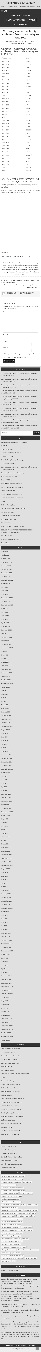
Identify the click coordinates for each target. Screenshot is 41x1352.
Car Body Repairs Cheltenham (11, 1157)
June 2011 (4, 919)
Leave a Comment (26, 43)
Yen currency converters (10, 1134)
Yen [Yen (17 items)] (13, 1261)
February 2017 (6, 751)
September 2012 (7, 865)
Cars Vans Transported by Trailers (13, 1150)
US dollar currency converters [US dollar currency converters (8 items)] (13, 1255)
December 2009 (7, 983)
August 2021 (5, 584)
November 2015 (6, 805)
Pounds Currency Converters (28, 270)
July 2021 (4, 587)
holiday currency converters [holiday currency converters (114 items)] (12, 1222)
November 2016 (6, 762)
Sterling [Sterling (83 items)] (25, 1238)
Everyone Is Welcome (9, 476)
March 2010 (5, 972)
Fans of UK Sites (7, 480)
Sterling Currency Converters (13, 272)
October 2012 (6, 862)
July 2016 (4, 776)
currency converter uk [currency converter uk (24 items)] (10, 1193)
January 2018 (6, 712)
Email (5, 341)
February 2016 (6, 794)
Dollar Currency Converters (11, 1056)
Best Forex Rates (7, 449)
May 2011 (4, 922)
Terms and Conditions (8, 519)
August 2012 (5, 869)
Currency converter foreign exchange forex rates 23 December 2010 (20, 1326)
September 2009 (7, 994)
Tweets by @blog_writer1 (10, 1270)
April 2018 (4, 701)
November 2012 (6, 858)
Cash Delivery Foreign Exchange (12, 460)
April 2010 (5, 969)
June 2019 (4, 651)
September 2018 (7, 683)
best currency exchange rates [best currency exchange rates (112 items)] (12, 1179)
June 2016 (4, 780)
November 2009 (7, 986)
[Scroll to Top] (37, 1348)
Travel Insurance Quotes (10, 539)
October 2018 (6, 680)
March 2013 (5, 844)
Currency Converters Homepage (20, 15)
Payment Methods (7, 512)
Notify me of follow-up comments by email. (19, 354)
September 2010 (7, 951)
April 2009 (5, 1011)
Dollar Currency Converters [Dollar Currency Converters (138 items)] (12, 1196)
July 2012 (4, 872)
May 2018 (4, 698)
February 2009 (6, 1019)
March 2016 (5, 790)
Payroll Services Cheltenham (11, 1164)
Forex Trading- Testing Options (12, 487)
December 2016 (6, 758)
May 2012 (4, 879)
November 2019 (6, 640)
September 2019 (7, 648)
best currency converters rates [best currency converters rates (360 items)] (13, 1176)
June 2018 (4, 694)
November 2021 (6, 573)
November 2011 (6, 901)
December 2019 (6, 637)
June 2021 (4, 591)
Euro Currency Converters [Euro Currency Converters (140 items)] (11, 1202)
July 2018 (4, 690)
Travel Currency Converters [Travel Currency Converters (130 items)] (28, 1250)
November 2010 (7, 944)
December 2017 (6, 715)
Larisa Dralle (5, 1310)
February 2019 (6, 665)
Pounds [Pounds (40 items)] (29, 1230)
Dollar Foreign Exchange (9, 1059)
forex (3, 1077)
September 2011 (7, 908)
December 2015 (6, 801)
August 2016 (5, 772)
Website (5, 348)
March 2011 (5, 929)
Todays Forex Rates (31, 272)
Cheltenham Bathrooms (9, 1153)
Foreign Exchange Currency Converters (15, 1074)
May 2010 (4, 965)
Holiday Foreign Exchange (10, 1091)
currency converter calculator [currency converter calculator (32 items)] (12, 1188)
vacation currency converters (11, 1131)
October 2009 (6, 990)
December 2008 (7, 1026)
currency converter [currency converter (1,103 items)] (9, 1185)
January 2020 (6, 633)
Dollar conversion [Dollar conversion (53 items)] (26, 1193)
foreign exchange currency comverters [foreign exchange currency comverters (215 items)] (16, 1213)
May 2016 (4, 783)
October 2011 (5, 904)
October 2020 (6, 601)
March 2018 (5, 705)
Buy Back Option (7, 456)
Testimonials (5, 523)
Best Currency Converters (10, 1049)
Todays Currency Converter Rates (13, 1116)
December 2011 (6, 897)
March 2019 (5, 662)
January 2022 (6, 566)
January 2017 (6, 755)
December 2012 (6, 854)
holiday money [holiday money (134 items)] (27, 1227)
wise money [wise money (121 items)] (6, 1261)
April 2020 (5, 623)
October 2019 (6, 644)
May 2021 (4, 594)
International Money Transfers (15, 20)
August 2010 (5, 954)
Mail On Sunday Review (20, 24)
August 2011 (5, 912)
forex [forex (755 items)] (34, 1213)
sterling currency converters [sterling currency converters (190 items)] (12, 1241)
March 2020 (5, 626)
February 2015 (6, 837)
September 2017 (7, 726)
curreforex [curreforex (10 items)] (27, 1182)
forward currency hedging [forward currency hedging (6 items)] (25, 1216)
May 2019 (4, 655)
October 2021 (6, 576)
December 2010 (6, 940)
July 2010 (4, 958)
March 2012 (5, 887)
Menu (5, 11)
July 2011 (4, 915)
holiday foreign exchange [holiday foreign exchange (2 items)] (10, 1227)
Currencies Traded (8, 463)
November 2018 (6, 676)
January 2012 (6, 894)
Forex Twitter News (8, 491)
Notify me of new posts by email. (15, 357)
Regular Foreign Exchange (10, 515)
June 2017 (4, 737)
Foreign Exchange (18, 265)
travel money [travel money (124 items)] (6, 1253)
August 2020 (5, 608)
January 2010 (6, 979)
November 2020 (7, 598)
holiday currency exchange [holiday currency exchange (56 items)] (11, 1224)
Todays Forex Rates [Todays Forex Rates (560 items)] (9, 1250)
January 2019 (6, 669)
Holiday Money (6, 1095)
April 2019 (4, 658)
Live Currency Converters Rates (12, 1099)
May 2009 (4, 1008)
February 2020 (6, 630)
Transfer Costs (6, 536)
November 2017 (6, 719)
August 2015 (5, 815)
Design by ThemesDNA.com (20, 1349)
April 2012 (4, 883)
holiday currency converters (11, 1084)
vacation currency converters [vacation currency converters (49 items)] (12, 1258)
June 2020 (5, 616)
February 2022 (6, 562)
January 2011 (5, 937)
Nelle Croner (5, 1304)
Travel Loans (5, 543)
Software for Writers (8, 1146)
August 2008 (5, 1040)
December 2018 (6, 673)
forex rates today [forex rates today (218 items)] (8, 1216)
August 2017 (5, 730)
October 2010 (6, 947)
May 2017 (4, 740)
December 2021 (6, 569)
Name (5, 335)
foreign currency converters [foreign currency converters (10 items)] (12, 1210)
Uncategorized (20, 274)
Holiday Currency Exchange (11, 1088)
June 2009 (5, 1004)
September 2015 (7, 812)
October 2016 (6, 765)
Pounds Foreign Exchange (10, 1106)
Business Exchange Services (11, 453)
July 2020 (4, 612)
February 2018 (6, 708)
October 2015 (6, 808)
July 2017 (4, 733)
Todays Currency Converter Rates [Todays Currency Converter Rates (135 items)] (14, 1247)
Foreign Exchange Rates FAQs (11, 483)
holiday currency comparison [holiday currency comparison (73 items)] (12, 1219)
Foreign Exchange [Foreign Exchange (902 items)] (30, 1210)
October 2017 (6, 723)
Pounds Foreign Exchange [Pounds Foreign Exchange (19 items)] (11, 1236)
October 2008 (6, 1033)
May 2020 (4, 619)
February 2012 (6, 890)
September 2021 (7, 580)
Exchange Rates (6, 1066)
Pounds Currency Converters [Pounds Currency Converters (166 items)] (12, 1233)
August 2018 (5, 687)
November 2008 (7, 1029)
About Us (32, 20)
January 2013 (6, 851)
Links (3, 501)
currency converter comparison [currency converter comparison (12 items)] (13, 1190)
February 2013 (6, 847)
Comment (6, 312)
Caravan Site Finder (8, 1167)
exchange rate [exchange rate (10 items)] (33, 1205)
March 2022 (5, 559)
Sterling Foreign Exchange (10, 1113)
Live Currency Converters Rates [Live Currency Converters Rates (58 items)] (13, 1230)
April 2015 (4, 830)
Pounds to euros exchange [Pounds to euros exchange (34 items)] (11, 1238)
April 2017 (4, 744)
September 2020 (7, 605)
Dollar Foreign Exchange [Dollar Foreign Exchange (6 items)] (10, 1199)
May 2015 (4, 826)
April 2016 (4, 787)
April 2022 (5, 555)
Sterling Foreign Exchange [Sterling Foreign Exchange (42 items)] (11, 1244)
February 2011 (6, 933)
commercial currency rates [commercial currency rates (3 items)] (11, 1182)
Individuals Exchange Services (12, 494)
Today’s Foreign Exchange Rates (12, 526)
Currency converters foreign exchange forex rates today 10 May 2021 (20, 34)
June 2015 (4, 822)
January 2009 (6, 1022)
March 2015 (5, 833)
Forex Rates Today (25, 267)
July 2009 (4, 1001)
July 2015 (4, 819)
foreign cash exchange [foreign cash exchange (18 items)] (9, 1207)
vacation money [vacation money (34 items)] (30, 1258)
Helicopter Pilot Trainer (9, 1160)
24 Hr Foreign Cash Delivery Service (14, 442)
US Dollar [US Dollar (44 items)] (16, 1253)
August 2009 (5, 997)
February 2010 (6, 976)
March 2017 (5, 747)
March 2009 (5, 1015)
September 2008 (7, 1036)
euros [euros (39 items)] (23, 1205)
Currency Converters (20, 3)
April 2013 (4, 840)
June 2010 (4, 961)
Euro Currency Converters (10, 1063)
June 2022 (5, 551)
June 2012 (4, 876)
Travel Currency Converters (11, 1123)
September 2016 (7, 769)
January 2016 (6, 797)
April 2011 (4, 926)
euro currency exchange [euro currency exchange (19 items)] (10, 1205)
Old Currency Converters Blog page (13, 508)
